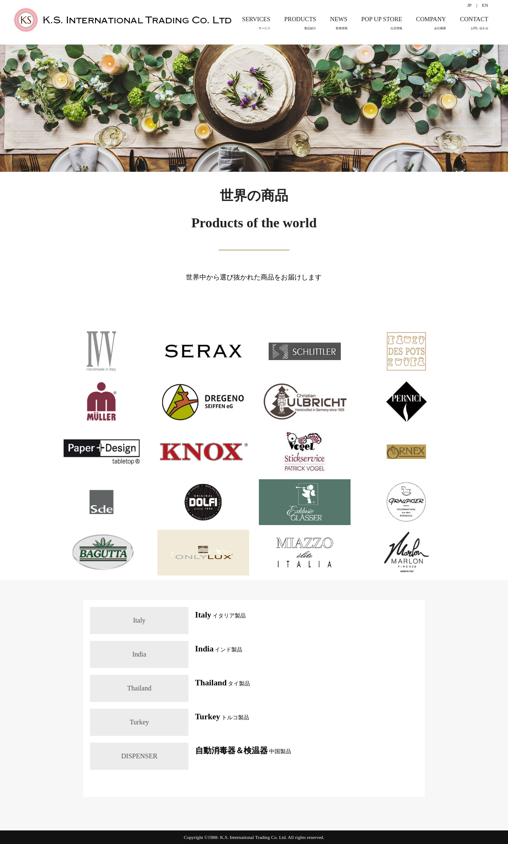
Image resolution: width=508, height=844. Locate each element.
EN (485, 5)
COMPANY (431, 23)
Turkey (139, 722)
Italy (139, 620)
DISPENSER (139, 756)
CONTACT (474, 23)
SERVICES (256, 23)
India (139, 654)
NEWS (339, 23)
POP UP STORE (381, 23)
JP (469, 5)
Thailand (139, 688)
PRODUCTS (300, 23)
